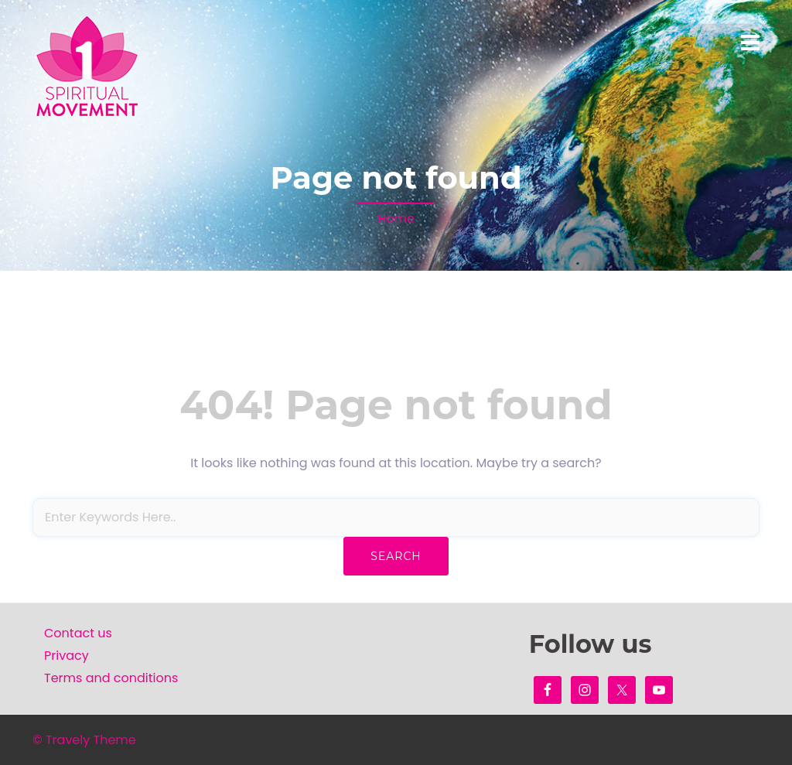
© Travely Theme (84, 740)
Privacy (66, 655)
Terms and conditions (111, 678)
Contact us (78, 633)
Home (396, 218)
